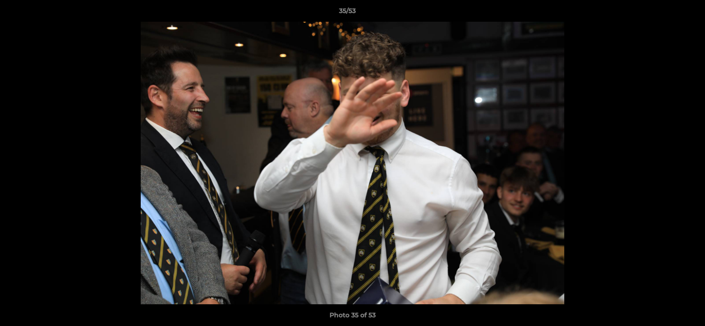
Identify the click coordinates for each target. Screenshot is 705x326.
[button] (667, 13)
